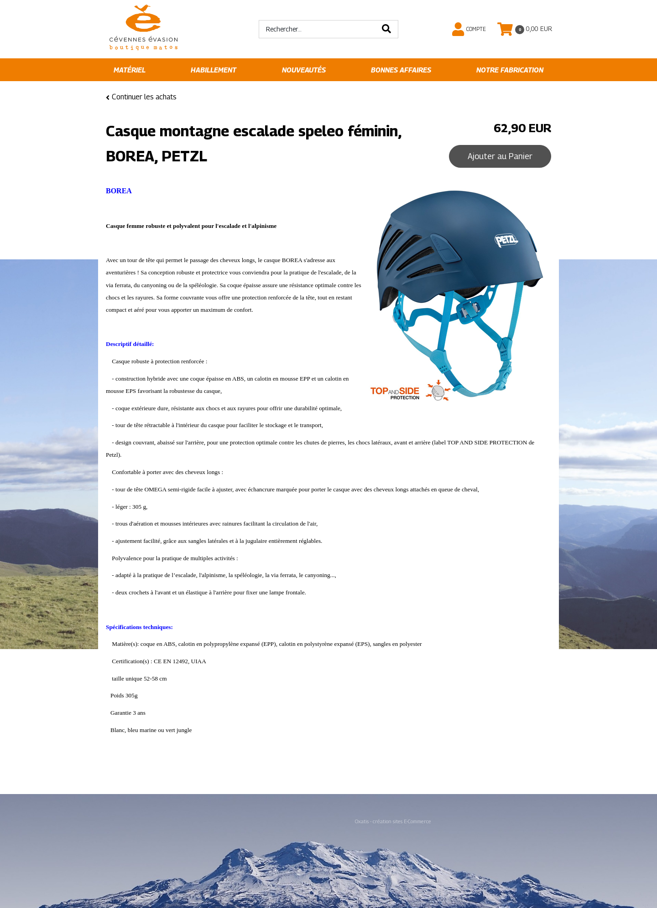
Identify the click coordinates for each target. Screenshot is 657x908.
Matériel (130, 70)
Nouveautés (304, 70)
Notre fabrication (509, 70)
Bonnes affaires (401, 70)
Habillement (213, 70)
